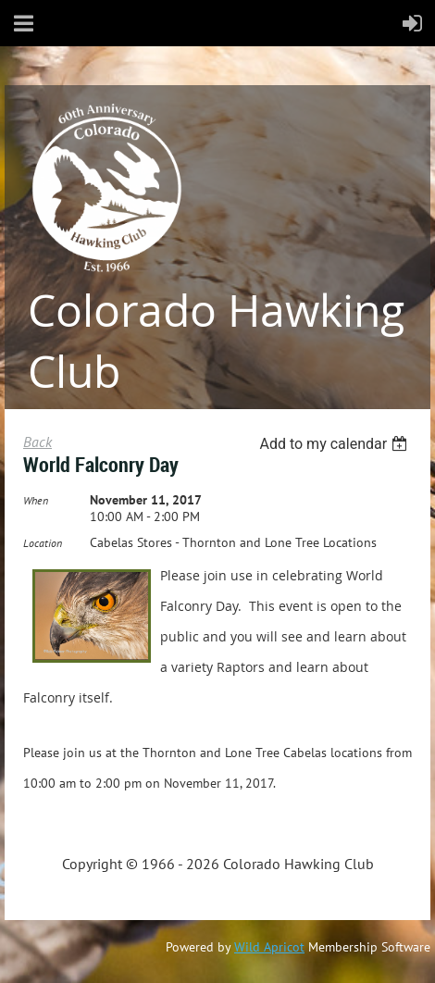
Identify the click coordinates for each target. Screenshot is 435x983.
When (35, 500)
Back (37, 441)
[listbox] (335, 443)
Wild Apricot (269, 947)
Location (42, 543)
